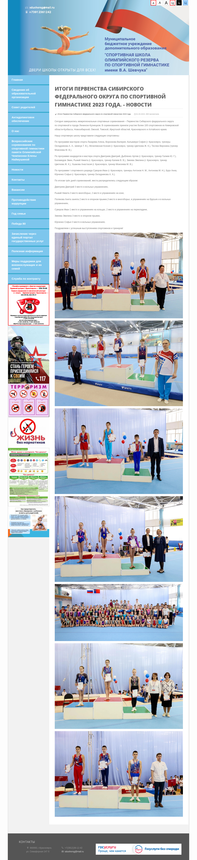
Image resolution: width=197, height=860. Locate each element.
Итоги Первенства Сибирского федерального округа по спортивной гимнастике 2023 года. (94, 114)
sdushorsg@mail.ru (74, 851)
